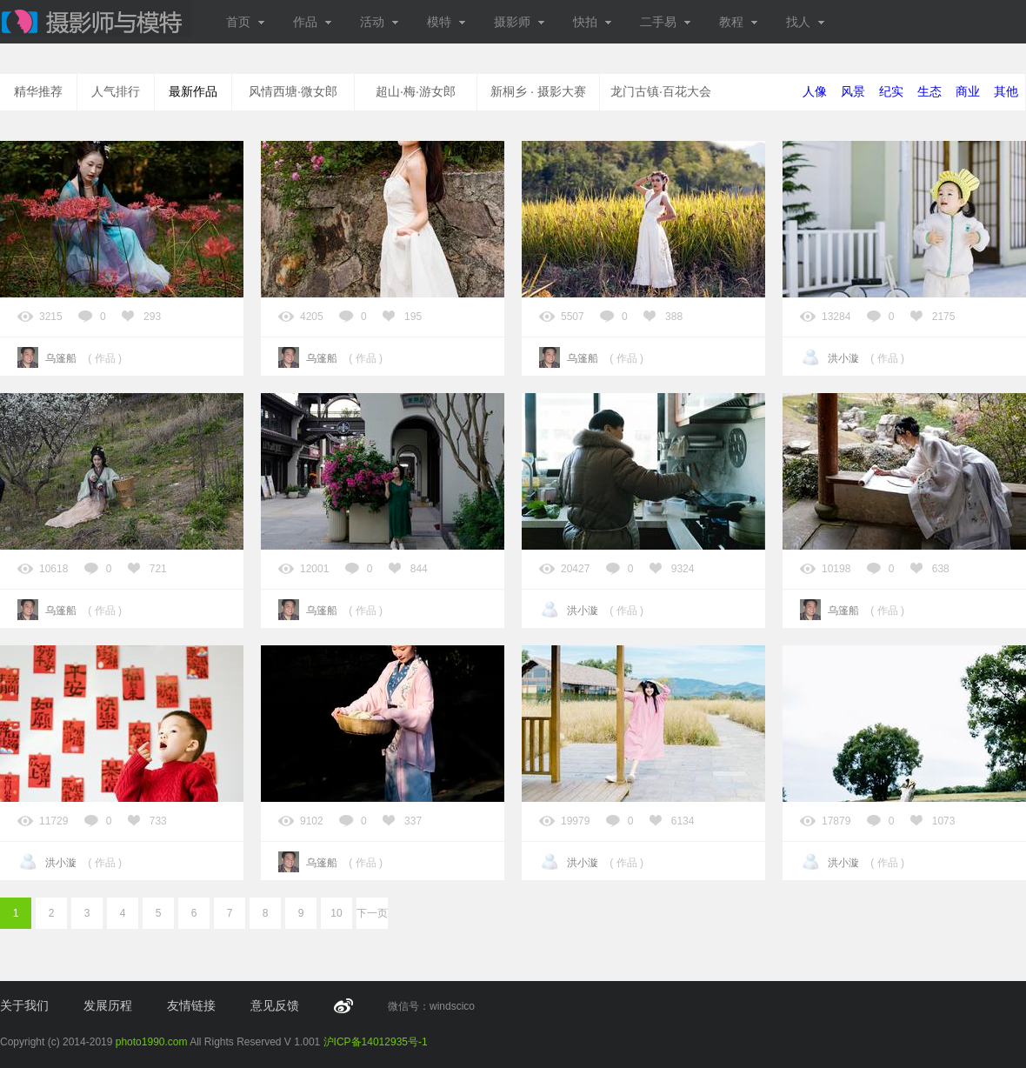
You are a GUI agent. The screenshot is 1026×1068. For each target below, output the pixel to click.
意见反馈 (274, 1005)
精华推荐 (38, 91)
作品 (312, 22)
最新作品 (193, 91)
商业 (968, 91)
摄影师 (519, 22)
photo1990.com (152, 1042)
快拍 (592, 22)
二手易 (665, 22)
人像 (815, 91)
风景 (853, 91)
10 (336, 913)
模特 (446, 22)
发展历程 (107, 1005)
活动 (379, 22)
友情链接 (191, 1005)
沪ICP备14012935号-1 (375, 1042)
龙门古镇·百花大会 (660, 91)
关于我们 (24, 1005)
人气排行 (115, 91)
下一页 (372, 913)
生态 (929, 91)
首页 (245, 22)
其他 (1006, 91)
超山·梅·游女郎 (416, 91)
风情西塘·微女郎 (293, 91)
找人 (805, 22)
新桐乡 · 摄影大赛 (538, 91)
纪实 (891, 91)
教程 (738, 22)
